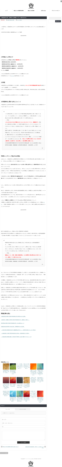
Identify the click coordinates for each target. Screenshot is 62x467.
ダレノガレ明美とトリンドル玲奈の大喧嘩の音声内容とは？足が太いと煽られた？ (20, 366)
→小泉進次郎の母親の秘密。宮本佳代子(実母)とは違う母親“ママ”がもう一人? (16, 336)
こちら (12, 75)
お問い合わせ (43, 10)
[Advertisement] (23, 45)
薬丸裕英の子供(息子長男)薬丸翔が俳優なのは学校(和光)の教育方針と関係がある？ (6, 393)
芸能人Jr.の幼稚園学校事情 (19, 10)
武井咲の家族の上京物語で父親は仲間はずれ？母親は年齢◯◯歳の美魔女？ (40, 380)
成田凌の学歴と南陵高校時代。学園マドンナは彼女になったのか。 (34, 447)
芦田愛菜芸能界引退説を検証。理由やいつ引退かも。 (6, 371)
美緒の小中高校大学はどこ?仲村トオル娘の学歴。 (13, 385)
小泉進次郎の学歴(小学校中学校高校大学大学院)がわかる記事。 (13, 316)
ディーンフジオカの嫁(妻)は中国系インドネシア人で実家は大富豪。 (20, 386)
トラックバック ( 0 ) (23, 409)
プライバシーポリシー (56, 10)
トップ (6, 10)
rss (61, 1)
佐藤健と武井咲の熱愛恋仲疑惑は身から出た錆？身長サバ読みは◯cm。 (40, 400)
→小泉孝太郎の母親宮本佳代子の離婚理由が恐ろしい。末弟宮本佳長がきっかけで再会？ (18, 329)
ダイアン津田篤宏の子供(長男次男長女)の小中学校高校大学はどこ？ (26, 386)
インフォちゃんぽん (30, 458)
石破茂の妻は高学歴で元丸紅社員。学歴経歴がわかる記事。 (13, 326)
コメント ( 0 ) (7, 409)
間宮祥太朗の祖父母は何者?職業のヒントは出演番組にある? (13, 372)
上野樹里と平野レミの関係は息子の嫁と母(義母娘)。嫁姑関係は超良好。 (40, 372)
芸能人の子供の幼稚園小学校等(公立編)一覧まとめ (10, 446)
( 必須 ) (4, 419)
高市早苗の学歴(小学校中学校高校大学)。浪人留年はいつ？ (12, 323)
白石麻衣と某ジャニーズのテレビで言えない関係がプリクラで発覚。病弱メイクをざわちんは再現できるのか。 (33, 394)
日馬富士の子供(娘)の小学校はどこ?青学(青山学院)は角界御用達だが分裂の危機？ (33, 380)
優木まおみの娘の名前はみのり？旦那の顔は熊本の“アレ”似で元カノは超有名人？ (26, 366)
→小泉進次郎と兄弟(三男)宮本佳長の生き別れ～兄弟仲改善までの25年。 (15, 333)
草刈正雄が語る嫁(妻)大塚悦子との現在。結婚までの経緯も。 (13, 399)
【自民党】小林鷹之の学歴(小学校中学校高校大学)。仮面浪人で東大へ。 (15, 319)
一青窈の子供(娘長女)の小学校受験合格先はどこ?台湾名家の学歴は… (20, 399)
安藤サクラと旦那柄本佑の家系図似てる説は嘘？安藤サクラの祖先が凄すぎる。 (33, 372)
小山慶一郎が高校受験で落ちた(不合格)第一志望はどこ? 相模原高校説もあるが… (6, 386)
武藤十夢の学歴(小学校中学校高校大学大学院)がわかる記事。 (26, 399)
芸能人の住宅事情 (31, 10)
